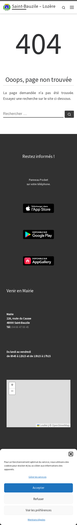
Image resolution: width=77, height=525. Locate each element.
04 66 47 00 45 (20, 327)
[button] (71, 454)
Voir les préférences (39, 510)
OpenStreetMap (60, 425)
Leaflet (42, 425)
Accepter (38, 488)
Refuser (38, 499)
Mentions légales (36, 519)
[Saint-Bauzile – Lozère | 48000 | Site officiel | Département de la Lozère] (6, 7)
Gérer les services (37, 476)
